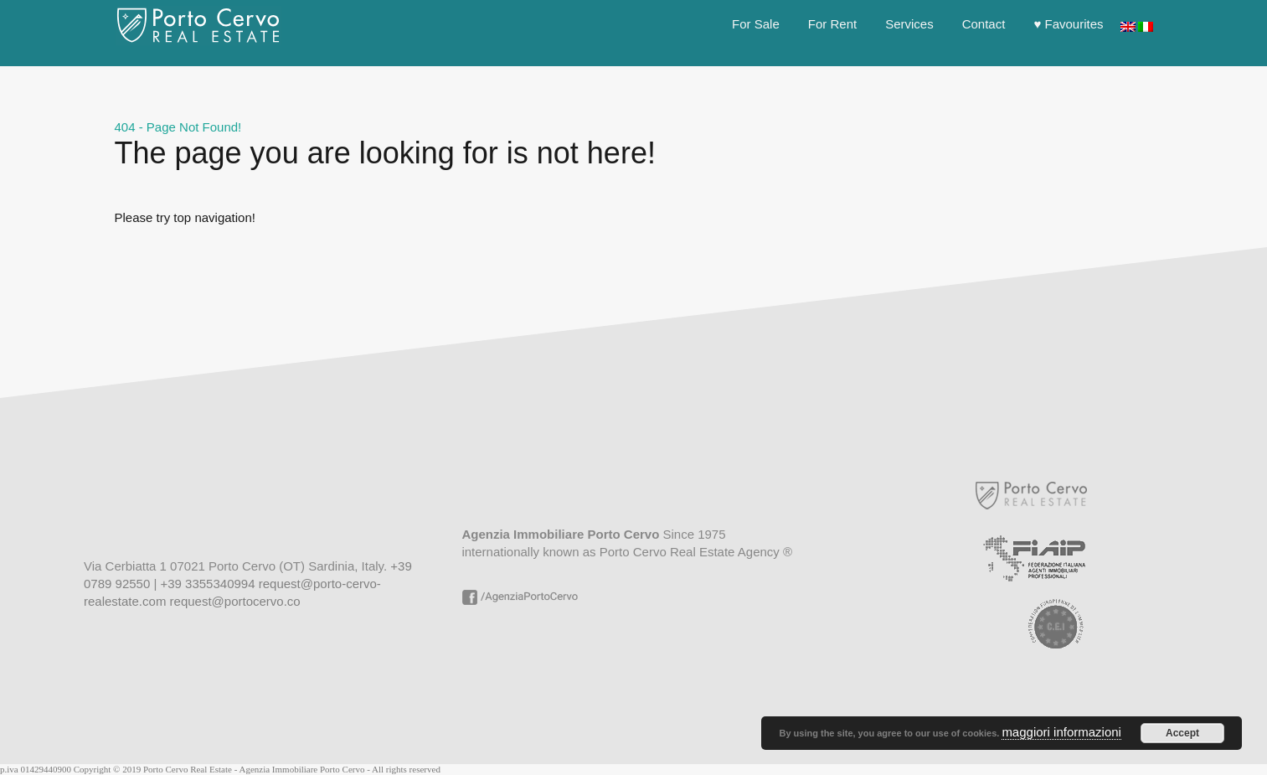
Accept (1182, 733)
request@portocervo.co (235, 601)
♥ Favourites (1068, 24)
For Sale (756, 24)
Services (909, 24)
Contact (984, 24)
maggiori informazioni (1061, 732)
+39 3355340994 (207, 583)
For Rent (832, 24)
